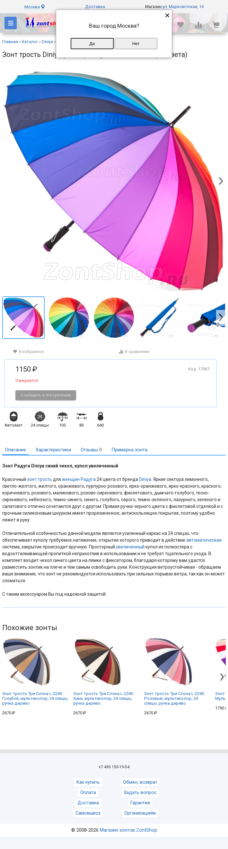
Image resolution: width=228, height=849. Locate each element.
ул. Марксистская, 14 (183, 6)
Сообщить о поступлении (46, 395)
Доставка (95, 6)
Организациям (140, 813)
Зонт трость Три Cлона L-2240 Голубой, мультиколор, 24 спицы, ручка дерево (35, 672)
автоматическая (204, 540)
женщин (71, 479)
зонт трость (39, 479)
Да (92, 43)
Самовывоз (88, 813)
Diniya (145, 479)
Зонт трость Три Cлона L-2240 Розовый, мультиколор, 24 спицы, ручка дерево (174, 672)
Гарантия (140, 803)
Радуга (88, 479)
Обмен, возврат (140, 782)
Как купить (88, 782)
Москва (34, 7)
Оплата (88, 792)
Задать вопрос (140, 792)
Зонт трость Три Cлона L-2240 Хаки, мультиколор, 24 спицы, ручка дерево (103, 672)
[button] (221, 182)
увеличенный (130, 546)
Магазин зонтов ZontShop (128, 830)
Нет (136, 43)
